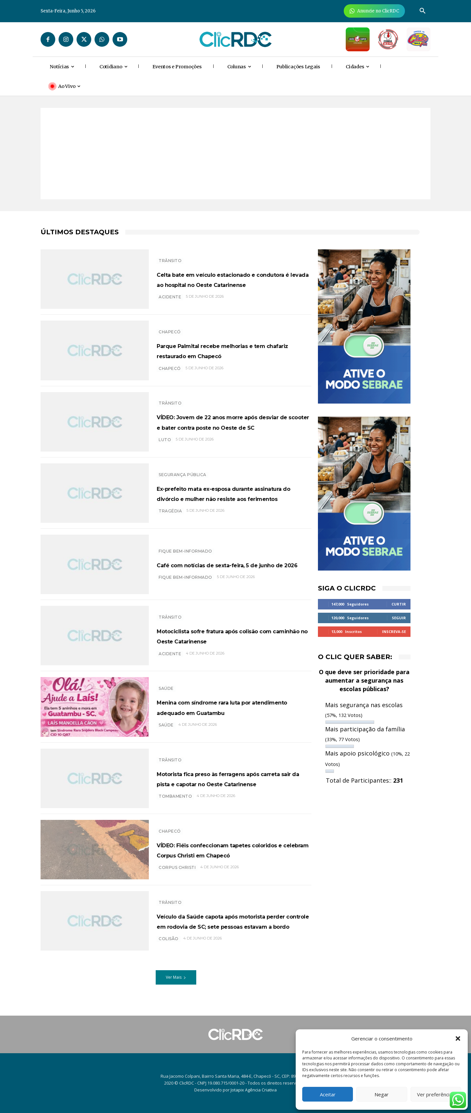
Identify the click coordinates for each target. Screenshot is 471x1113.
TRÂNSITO (170, 255)
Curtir (399, 604)
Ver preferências (436, 1094)
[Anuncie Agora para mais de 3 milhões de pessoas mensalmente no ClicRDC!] (374, 11)
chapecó (170, 373)
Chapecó (170, 326)
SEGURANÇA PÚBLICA (182, 469)
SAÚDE (166, 683)
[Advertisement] (235, 153)
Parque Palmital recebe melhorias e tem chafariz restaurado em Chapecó (234, 350)
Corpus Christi (177, 872)
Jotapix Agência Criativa (254, 1090)
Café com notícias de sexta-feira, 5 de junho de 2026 (230, 564)
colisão (169, 950)
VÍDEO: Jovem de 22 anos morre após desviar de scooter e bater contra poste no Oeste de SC (226, 421)
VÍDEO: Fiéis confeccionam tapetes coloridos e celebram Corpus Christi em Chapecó (233, 849)
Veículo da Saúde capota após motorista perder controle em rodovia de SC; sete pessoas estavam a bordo (221, 922)
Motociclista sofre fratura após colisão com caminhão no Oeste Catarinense (226, 635)
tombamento (175, 801)
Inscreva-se (394, 631)
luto (165, 444)
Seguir (399, 617)
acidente (170, 302)
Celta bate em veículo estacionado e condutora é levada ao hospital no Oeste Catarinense (233, 278)
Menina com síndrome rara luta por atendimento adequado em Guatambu (232, 706)
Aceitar (328, 1094)
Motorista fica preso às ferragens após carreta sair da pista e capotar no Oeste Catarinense (232, 778)
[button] (458, 1038)
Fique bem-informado (185, 545)
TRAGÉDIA (170, 516)
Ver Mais (176, 981)
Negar (382, 1094)
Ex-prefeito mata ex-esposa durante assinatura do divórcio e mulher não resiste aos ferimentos (234, 492)
